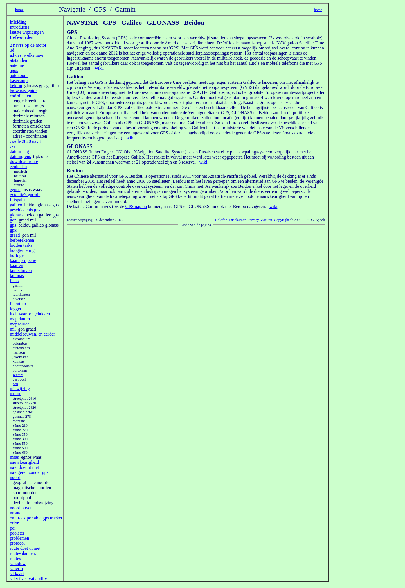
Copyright (281, 220)
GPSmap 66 (136, 206)
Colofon (221, 220)
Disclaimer (237, 220)
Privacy (253, 220)
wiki (99, 68)
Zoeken (266, 220)
